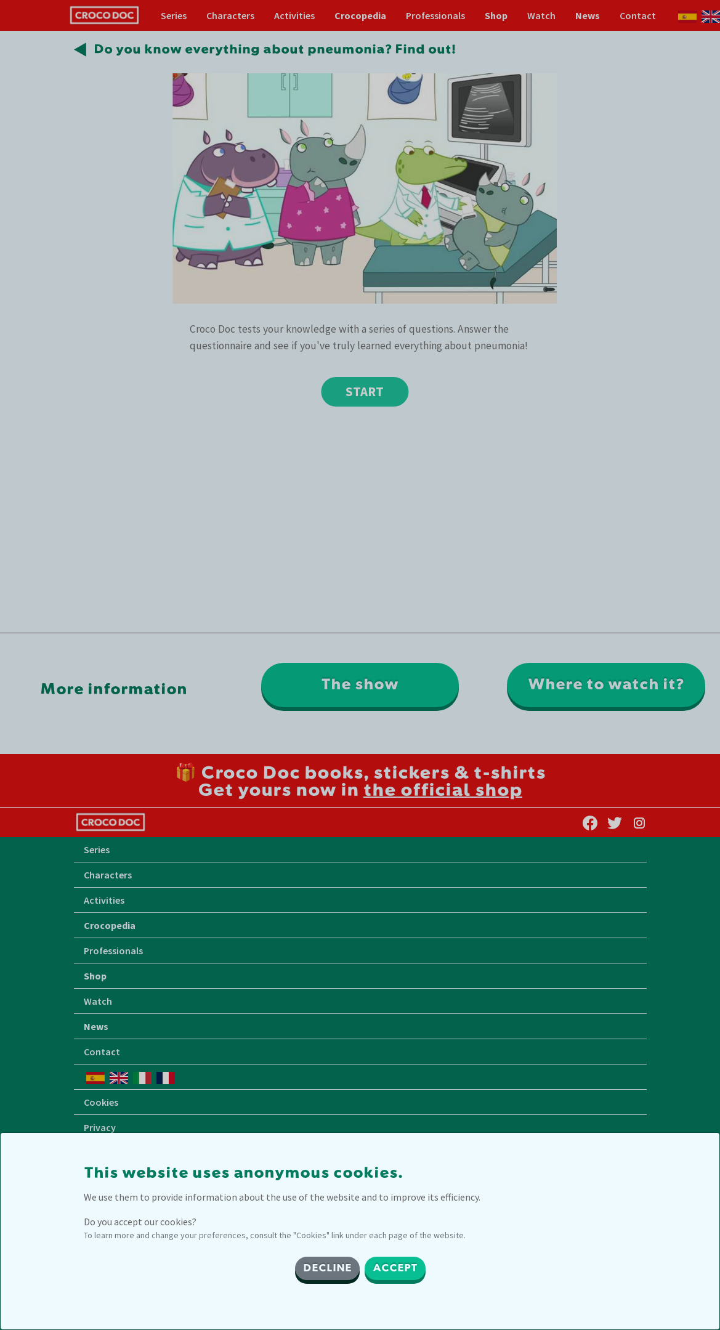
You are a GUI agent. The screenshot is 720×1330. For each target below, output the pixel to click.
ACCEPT (395, 1268)
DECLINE (327, 1268)
